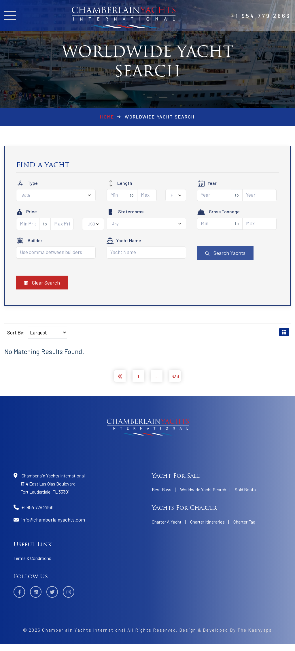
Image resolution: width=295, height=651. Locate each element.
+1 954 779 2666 (261, 15)
